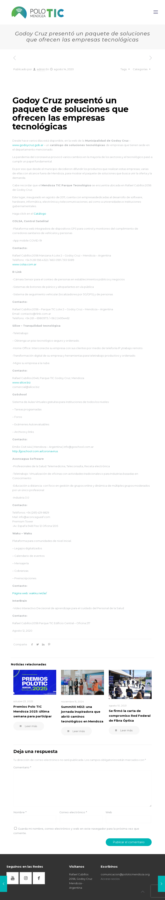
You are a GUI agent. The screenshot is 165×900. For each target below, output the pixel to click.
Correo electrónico (73, 812)
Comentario (22, 767)
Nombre (19, 812)
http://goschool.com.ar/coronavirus (35, 451)
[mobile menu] (156, 12)
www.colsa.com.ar (24, 264)
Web (109, 812)
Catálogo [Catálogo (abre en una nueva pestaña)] (39, 213)
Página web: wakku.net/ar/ (29, 593)
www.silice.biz (21, 382)
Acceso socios (110, 878)
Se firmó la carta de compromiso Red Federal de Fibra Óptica (129, 715)
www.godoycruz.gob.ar (27, 145)
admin (41, 69)
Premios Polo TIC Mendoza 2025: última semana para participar (32, 711)
